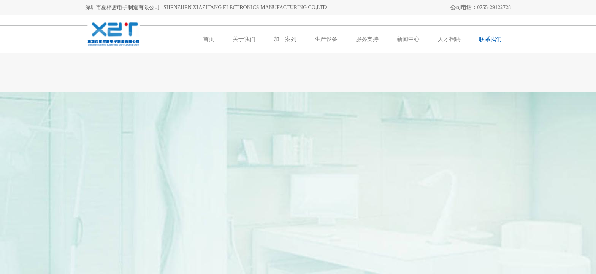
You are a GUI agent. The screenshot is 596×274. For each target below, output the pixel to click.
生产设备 (326, 39)
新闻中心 (408, 39)
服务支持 (367, 39)
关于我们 (244, 39)
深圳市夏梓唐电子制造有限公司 (122, 7)
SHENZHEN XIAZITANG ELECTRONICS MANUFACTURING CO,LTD (245, 7)
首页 (208, 39)
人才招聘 (449, 39)
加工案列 (285, 39)
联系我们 (490, 39)
